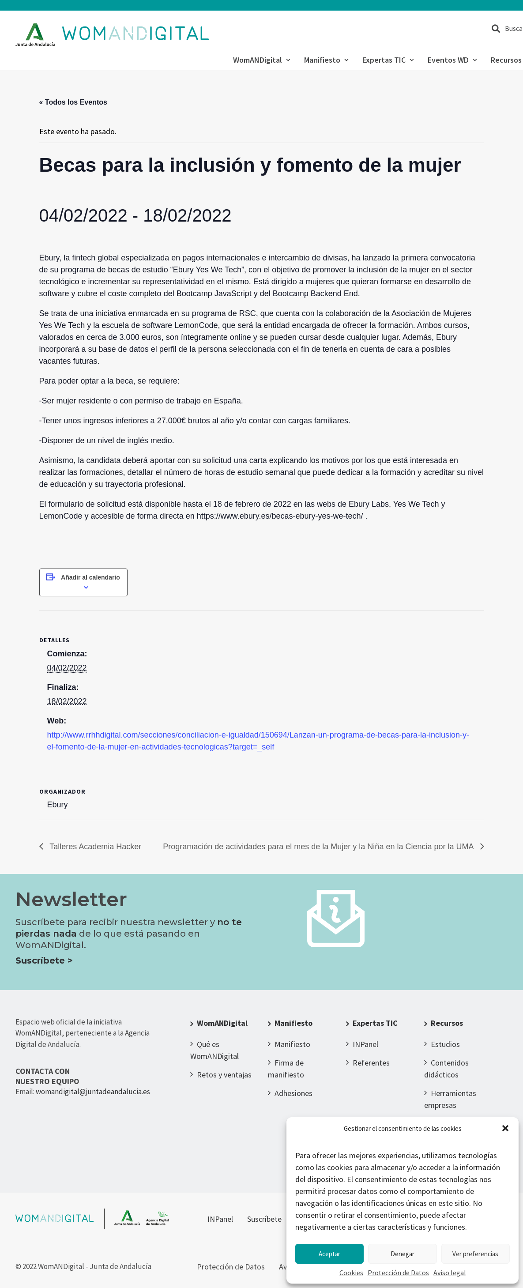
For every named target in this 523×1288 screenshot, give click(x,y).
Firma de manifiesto (286, 1069)
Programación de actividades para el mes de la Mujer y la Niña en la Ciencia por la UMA (319, 846)
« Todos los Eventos (73, 102)
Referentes (371, 1063)
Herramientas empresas (450, 1099)
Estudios (445, 1044)
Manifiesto (326, 60)
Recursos (447, 1023)
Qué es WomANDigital (214, 1050)
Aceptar (329, 1254)
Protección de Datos (398, 1272)
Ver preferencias (475, 1254)
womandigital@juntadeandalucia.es (93, 1091)
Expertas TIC (388, 60)
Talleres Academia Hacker (95, 846)
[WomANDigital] (112, 34)
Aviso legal (449, 1272)
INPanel (365, 1044)
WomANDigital (261, 60)
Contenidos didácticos (446, 1069)
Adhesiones (293, 1093)
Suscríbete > (44, 960)
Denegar (402, 1254)
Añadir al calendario (90, 577)
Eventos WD (452, 60)
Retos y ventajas (224, 1075)
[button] (505, 1128)
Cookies (351, 1272)
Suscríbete (264, 1219)
